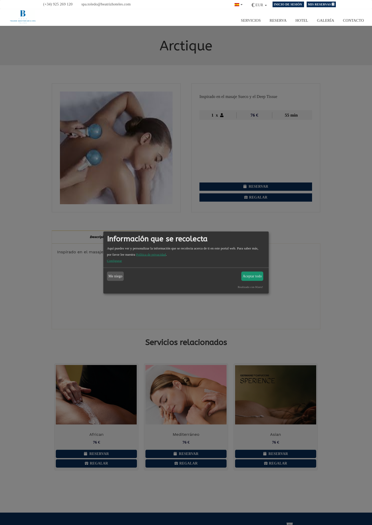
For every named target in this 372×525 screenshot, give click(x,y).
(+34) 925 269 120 (58, 4)
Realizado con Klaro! (250, 286)
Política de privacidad (151, 254)
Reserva (278, 20)
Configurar (114, 261)
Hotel (301, 20)
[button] (238, 4)
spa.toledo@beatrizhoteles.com (106, 4)
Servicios (251, 20)
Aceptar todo (252, 276)
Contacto (353, 20)
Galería (325, 20)
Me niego (115, 276)
